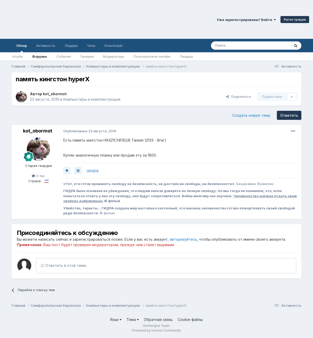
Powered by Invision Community (156, 330)
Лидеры (186, 56)
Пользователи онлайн (152, 56)
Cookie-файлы (190, 319)
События (63, 56)
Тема (133, 319)
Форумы (39, 56)
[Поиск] (238, 45)
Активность (45, 45)
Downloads (114, 45)
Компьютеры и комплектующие (92, 99)
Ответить (289, 115)
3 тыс (38, 176)
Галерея (87, 56)
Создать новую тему (251, 115)
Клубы (17, 56)
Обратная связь (158, 319)
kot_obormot (55, 94)
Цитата (92, 170)
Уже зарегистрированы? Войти (246, 20)
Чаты (91, 45)
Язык (116, 319)
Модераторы (113, 56)
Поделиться (238, 96)
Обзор (21, 47)
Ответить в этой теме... (64, 265)
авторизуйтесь (183, 239)
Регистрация (295, 19)
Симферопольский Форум (71, 19)
